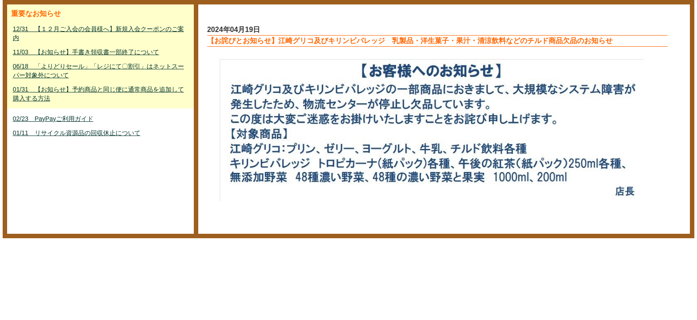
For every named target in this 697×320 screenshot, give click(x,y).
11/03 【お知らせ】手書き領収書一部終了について (86, 52)
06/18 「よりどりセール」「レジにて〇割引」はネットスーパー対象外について (98, 71)
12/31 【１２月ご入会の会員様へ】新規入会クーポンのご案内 (98, 33)
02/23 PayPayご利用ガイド (53, 118)
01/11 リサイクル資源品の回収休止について (76, 132)
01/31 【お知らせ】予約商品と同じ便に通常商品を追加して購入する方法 (98, 94)
